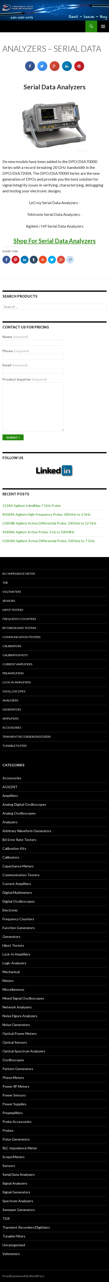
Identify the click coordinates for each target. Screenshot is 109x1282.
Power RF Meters (15, 1086)
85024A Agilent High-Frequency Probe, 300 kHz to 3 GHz (46, 514)
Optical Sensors (14, 1042)
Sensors (8, 601)
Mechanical (11, 972)
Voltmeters (11, 592)
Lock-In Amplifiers (16, 954)
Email (14, 365)
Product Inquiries (24, 379)
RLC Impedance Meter (18, 573)
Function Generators (18, 928)
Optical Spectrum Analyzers (23, 1051)
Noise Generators (16, 1025)
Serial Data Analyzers (18, 1174)
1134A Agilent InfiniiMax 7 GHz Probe (31, 505)
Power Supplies (14, 1104)
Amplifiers (10, 718)
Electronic (10, 910)
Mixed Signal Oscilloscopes (23, 998)
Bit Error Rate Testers (19, 628)
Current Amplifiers (17, 664)
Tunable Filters (14, 745)
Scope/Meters (13, 1157)
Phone (15, 351)
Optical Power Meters (19, 1033)
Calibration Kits (15, 655)
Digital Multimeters (17, 892)
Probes (8, 1130)
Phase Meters (13, 1077)
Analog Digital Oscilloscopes (24, 804)
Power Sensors (14, 1095)
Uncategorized (13, 1245)
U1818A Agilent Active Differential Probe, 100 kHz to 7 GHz (48, 541)
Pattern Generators (17, 1069)
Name (15, 337)
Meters (8, 981)
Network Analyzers (17, 1007)
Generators (11, 709)
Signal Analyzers (14, 1183)
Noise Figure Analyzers (19, 1016)
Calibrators (11, 646)
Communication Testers (21, 637)
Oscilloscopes (13, 691)
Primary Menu (103, 26)
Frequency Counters (19, 619)
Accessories (11, 727)
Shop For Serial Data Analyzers (55, 240)
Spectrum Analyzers (17, 1201)
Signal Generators (16, 1192)
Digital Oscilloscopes (18, 901)
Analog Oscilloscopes (19, 813)
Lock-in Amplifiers (16, 682)
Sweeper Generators (18, 1210)
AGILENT (9, 787)
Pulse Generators (16, 1139)
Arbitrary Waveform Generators (26, 831)
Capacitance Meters (18, 866)
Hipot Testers (12, 610)
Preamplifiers (13, 673)
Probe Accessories (16, 1121)
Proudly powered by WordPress (23, 1276)
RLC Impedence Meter (19, 1148)
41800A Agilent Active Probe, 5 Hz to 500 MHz (38, 532)
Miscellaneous (13, 989)
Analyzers (10, 700)
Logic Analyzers (14, 963)
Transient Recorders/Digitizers (26, 736)
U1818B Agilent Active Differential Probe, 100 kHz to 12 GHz (49, 523)
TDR (5, 582)
